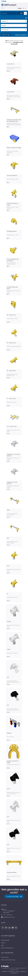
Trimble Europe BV (20, 968)
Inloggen (20, 8)
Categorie (13, 21)
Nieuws (3, 943)
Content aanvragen (14, 896)
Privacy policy (11, 971)
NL (23, 8)
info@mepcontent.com (9, 917)
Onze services (5, 957)
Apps (2, 945)
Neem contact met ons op (8, 960)
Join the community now (7, 948)
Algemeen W (5, 34)
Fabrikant (13, 25)
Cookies (18, 971)
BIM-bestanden (5, 940)
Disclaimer (4, 971)
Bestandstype (13, 29)
